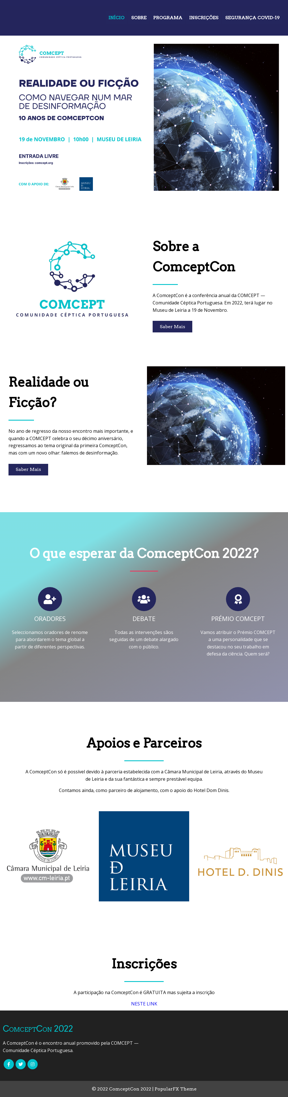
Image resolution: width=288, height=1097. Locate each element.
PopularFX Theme (176, 1089)
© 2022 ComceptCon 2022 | (123, 1089)
